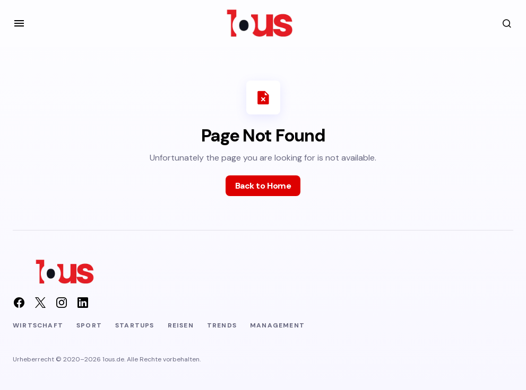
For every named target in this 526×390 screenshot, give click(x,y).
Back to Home (263, 185)
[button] (19, 23)
